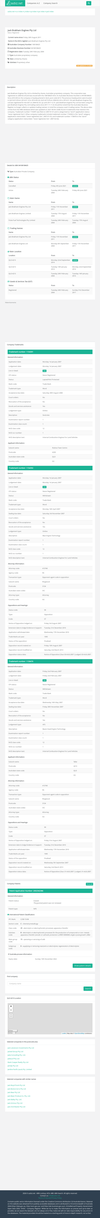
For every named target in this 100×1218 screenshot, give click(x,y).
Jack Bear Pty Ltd (14, 1092)
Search (88, 988)
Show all (89, 884)
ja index (34, 11)
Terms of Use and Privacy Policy (50, 1198)
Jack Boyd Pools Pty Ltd (16, 1085)
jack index (50, 11)
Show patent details (82, 965)
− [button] (11, 1010)
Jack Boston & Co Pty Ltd (17, 1089)
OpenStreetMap (79, 1033)
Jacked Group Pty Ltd (15, 1051)
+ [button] (11, 1006)
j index (26, 11)
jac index (41, 11)
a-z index (19, 11)
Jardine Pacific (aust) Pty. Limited (20, 1069)
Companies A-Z (33, 3)
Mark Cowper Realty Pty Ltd (18, 1062)
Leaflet (64, 1033)
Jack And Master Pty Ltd (16, 1107)
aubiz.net (11, 11)
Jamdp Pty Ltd (13, 1066)
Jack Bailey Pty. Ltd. (15, 1099)
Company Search (50, 3)
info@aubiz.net (54, 1196)
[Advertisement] (50, 21)
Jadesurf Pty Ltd (13, 1058)
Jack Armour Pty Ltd (15, 1103)
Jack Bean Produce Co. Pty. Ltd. (19, 1096)
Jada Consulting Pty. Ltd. (17, 1055)
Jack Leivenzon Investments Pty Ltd (21, 1048)
